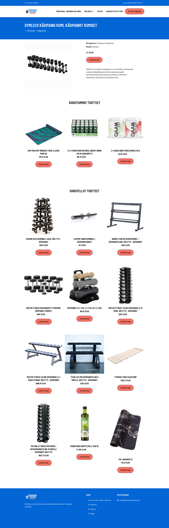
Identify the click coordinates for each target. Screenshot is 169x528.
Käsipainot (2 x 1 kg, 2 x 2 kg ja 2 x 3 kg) (84, 308)
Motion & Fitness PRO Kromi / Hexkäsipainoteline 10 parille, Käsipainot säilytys (43, 449)
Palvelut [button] (88, 11)
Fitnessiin (31, 31)
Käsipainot (41, 31)
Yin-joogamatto (125, 459)
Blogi (100, 11)
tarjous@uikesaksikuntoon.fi (133, 3)
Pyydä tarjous (134, 11)
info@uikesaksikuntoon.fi (129, 500)
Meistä (93, 509)
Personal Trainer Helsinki (68, 11)
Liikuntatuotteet (114, 11)
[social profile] (41, 3)
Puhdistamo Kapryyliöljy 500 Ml (84, 446)
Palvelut (93, 504)
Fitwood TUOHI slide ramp (125, 377)
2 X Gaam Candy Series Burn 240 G (125, 150)
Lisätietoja (94, 60)
